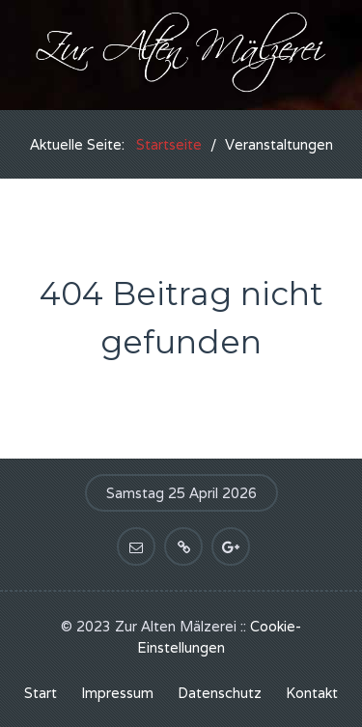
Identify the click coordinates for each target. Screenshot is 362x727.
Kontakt (312, 693)
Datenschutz (220, 693)
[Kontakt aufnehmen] (136, 546)
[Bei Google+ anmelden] (230, 546)
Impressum (117, 693)
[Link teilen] (183, 546)
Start (40, 693)
